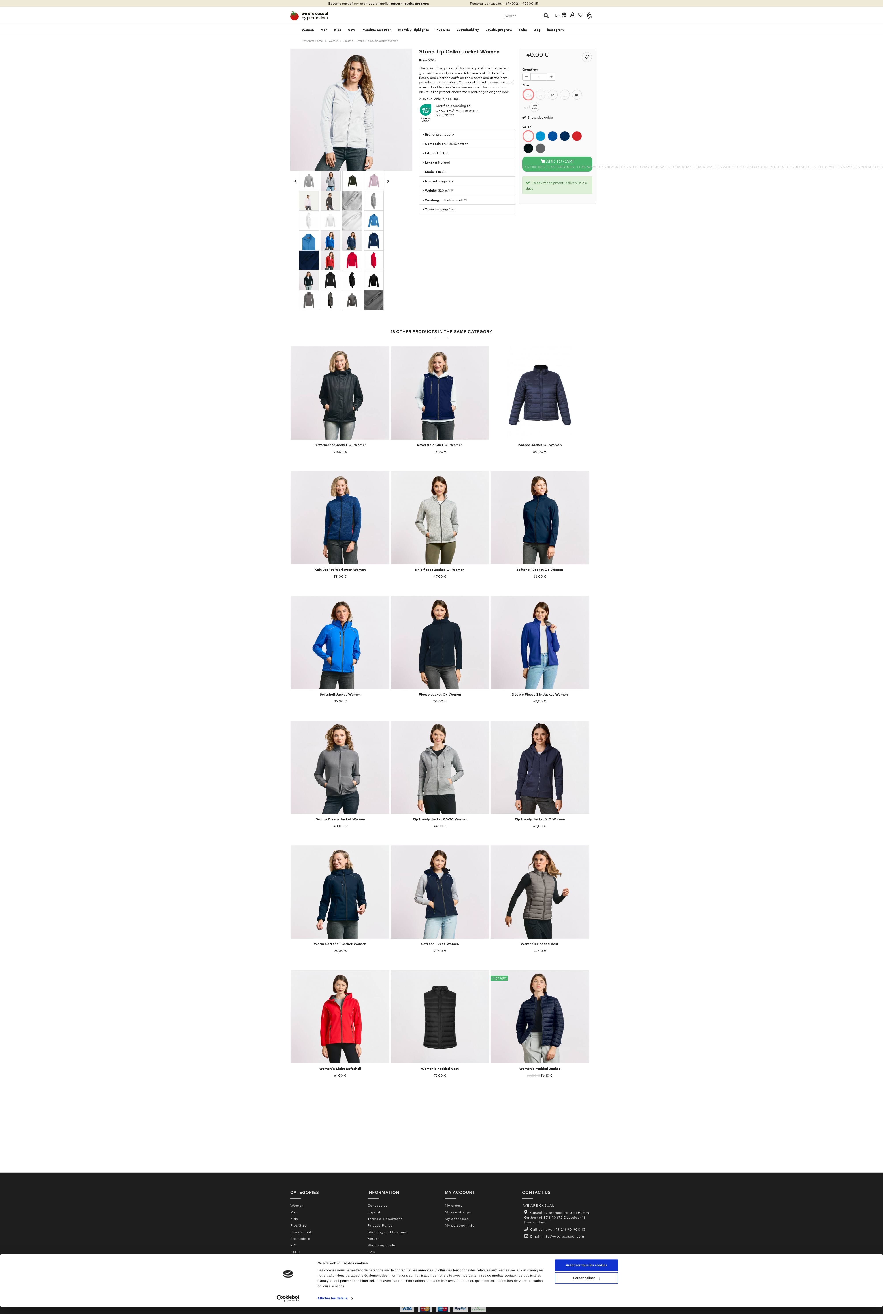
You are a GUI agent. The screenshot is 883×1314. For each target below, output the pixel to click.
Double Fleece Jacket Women (340, 819)
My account (460, 1192)
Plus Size (443, 30)
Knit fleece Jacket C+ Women (440, 569)
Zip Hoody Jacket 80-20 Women (440, 819)
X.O (293, 1245)
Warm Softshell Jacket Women (340, 944)
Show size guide (540, 117)
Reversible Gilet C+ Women (440, 445)
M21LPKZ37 (445, 115)
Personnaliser (586, 1285)
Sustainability (468, 30)
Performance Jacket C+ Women (340, 445)
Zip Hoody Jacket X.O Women (540, 819)
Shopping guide (381, 1245)
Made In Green (380, 1258)
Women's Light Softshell (340, 1068)
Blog (537, 30)
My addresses (457, 1219)
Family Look (301, 1232)
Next (387, 181)
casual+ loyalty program (409, 3)
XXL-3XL (452, 99)
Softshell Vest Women (440, 944)
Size (525, 85)
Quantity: (530, 69)
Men (324, 30)
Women (308, 30)
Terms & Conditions (385, 1219)
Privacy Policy (380, 1225)
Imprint (374, 1212)
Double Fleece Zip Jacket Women (540, 694)
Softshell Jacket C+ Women (539, 569)
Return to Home (312, 40)
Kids (337, 30)
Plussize (534, 107)
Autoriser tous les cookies (586, 1272)
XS (528, 95)
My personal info (460, 1225)
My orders (453, 1205)
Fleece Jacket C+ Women (440, 694)
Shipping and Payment (388, 1232)
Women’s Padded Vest (540, 944)
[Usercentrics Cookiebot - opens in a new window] (288, 1305)
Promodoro (300, 1238)
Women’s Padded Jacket (539, 1068)
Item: (423, 60)
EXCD (295, 1252)
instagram (555, 30)
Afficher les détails (332, 1305)
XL (577, 95)
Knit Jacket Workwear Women (340, 569)
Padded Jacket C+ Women (540, 445)
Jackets (348, 40)
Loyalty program (498, 30)
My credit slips (458, 1212)
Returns (374, 1238)
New (351, 30)
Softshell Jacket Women (340, 694)
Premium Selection (377, 30)
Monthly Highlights (413, 30)
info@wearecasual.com (563, 1236)
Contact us (377, 1205)
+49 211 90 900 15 (569, 1229)
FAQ (372, 1252)
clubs (523, 30)
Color (526, 127)
